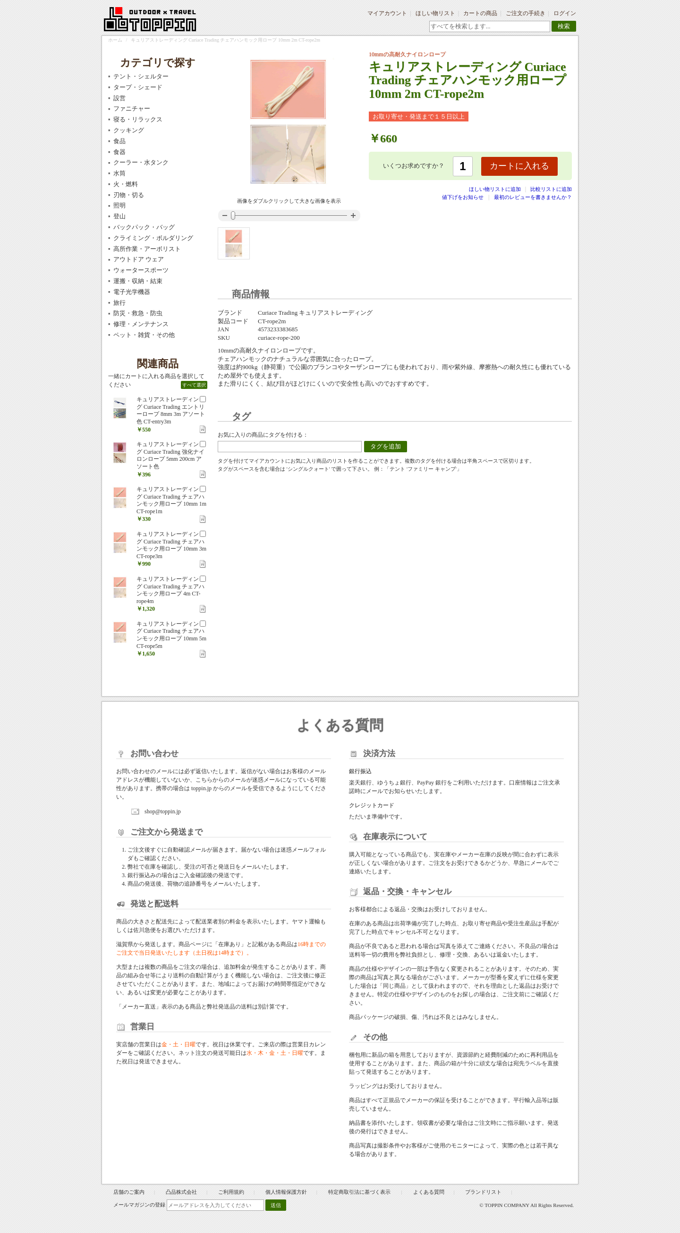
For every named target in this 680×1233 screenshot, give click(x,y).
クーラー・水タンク (141, 162)
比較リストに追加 (551, 189)
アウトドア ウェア (138, 259)
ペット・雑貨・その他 (144, 334)
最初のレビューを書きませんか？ (533, 197)
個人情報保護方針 (286, 1192)
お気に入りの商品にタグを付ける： (263, 434)
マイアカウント (387, 13)
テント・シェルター (141, 76)
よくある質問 (428, 1192)
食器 (119, 151)
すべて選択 (194, 385)
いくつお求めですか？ (413, 165)
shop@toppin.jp (162, 811)
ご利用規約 (231, 1192)
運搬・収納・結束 (137, 281)
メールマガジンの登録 (139, 1204)
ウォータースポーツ (141, 270)
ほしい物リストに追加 (495, 189)
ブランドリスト (483, 1192)
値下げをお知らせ (463, 197)
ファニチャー (131, 108)
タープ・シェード (137, 87)
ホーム (115, 40)
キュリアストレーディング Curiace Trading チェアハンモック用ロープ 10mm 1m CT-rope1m (171, 500)
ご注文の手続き (525, 13)
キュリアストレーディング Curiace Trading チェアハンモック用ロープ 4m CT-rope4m (170, 590)
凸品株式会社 (181, 1192)
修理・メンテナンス (141, 324)
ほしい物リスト (435, 13)
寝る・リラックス (137, 119)
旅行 (119, 302)
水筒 (119, 173)
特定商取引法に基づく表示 (360, 1192)
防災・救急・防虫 (137, 313)
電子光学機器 (131, 291)
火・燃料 (125, 184)
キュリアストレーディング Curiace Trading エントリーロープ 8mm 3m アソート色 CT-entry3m (170, 410)
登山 (119, 216)
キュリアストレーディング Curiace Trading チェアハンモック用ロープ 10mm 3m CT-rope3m (171, 545)
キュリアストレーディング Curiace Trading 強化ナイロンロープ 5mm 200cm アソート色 (170, 455)
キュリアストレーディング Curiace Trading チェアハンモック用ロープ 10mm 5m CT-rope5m (171, 635)
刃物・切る (128, 194)
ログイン (564, 13)
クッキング (128, 130)
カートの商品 (480, 13)
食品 (119, 141)
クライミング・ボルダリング (153, 237)
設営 (119, 98)
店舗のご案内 (128, 1192)
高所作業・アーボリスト (147, 248)
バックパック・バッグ (144, 227)
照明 (119, 205)
